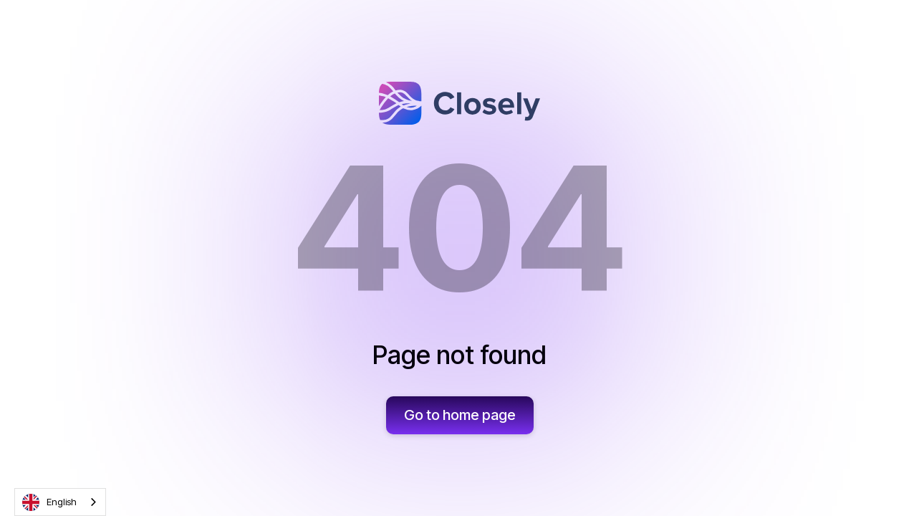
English (49, 502)
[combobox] (60, 502)
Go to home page (460, 415)
